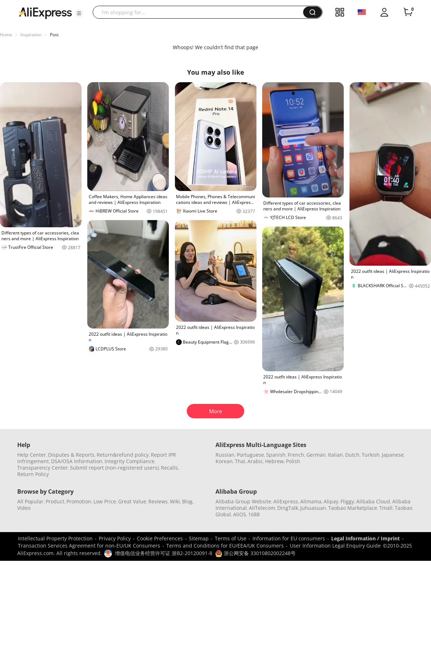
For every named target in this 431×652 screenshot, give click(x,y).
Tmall (386, 507)
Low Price (104, 501)
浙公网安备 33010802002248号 (255, 553)
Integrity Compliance (129, 461)
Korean (224, 461)
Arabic (255, 461)
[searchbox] (200, 12)
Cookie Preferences (160, 538)
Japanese (393, 454)
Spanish (276, 454)
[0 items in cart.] (408, 12)
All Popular (30, 501)
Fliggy (347, 501)
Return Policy (33, 474)
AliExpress (285, 501)
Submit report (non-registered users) (114, 467)
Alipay (331, 501)
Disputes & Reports (71, 454)
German (316, 454)
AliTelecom (262, 507)
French (296, 454)
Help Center (31, 454)
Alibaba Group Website (243, 501)
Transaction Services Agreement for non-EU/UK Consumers (89, 545)
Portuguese (250, 454)
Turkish (371, 454)
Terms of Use (230, 538)
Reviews (158, 501)
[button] (79, 13)
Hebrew (274, 461)
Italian (335, 454)
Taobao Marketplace (352, 507)
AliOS (239, 514)
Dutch (352, 454)
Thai (240, 461)
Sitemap (199, 538)
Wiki (175, 501)
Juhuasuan (313, 507)
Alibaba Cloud (373, 501)
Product (55, 501)
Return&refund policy (123, 454)
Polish (293, 461)
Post (54, 35)
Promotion (78, 501)
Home (6, 35)
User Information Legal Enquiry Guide (335, 545)
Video (24, 507)
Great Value (132, 501)
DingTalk (287, 507)
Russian (225, 454)
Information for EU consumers (288, 538)
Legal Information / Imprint (365, 538)
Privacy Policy (115, 538)
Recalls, (170, 467)
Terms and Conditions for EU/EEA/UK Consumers (225, 545)
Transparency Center (42, 467)
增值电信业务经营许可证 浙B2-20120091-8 (163, 553)
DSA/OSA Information (76, 461)
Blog (187, 501)
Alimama (310, 501)
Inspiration (31, 35)
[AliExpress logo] (45, 12)
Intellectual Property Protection (55, 538)
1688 (254, 514)
